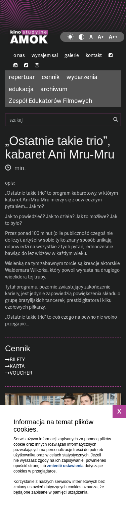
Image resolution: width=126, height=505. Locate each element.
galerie (72, 55)
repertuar (22, 76)
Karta (17, 366)
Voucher (21, 373)
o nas (19, 55)
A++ (113, 37)
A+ (101, 37)
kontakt (94, 55)
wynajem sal (45, 55)
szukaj (63, 120)
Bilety (17, 359)
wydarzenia (82, 76)
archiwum (54, 88)
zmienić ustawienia (65, 465)
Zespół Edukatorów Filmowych (50, 100)
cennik (51, 76)
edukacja (21, 88)
